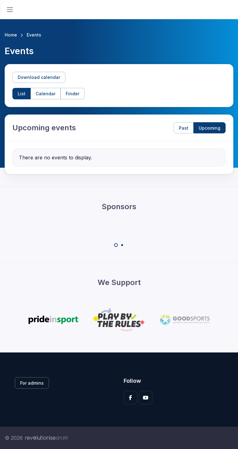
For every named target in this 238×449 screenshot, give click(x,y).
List (21, 93)
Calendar (45, 93)
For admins (32, 383)
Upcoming (209, 128)
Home (11, 34)
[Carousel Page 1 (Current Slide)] (116, 245)
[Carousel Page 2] (122, 245)
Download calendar (39, 77)
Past (183, 128)
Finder (72, 93)
